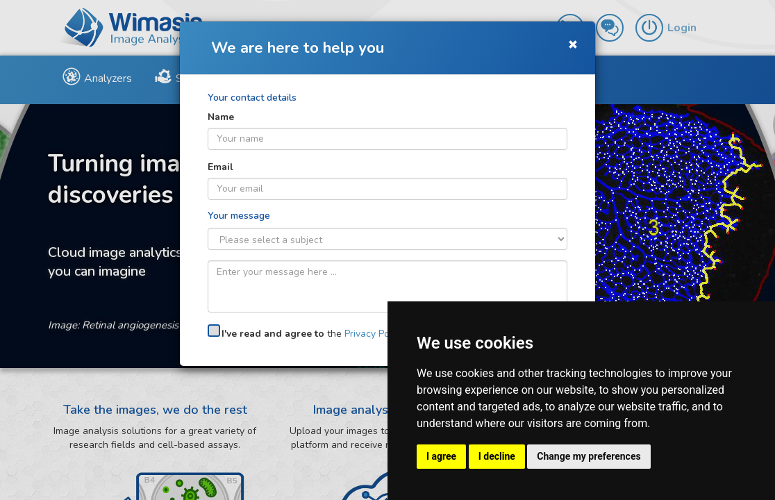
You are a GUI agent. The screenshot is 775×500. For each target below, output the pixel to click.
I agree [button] (441, 456)
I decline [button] (496, 456)
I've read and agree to (273, 333)
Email (220, 167)
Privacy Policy (373, 333)
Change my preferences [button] (588, 456)
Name (221, 117)
